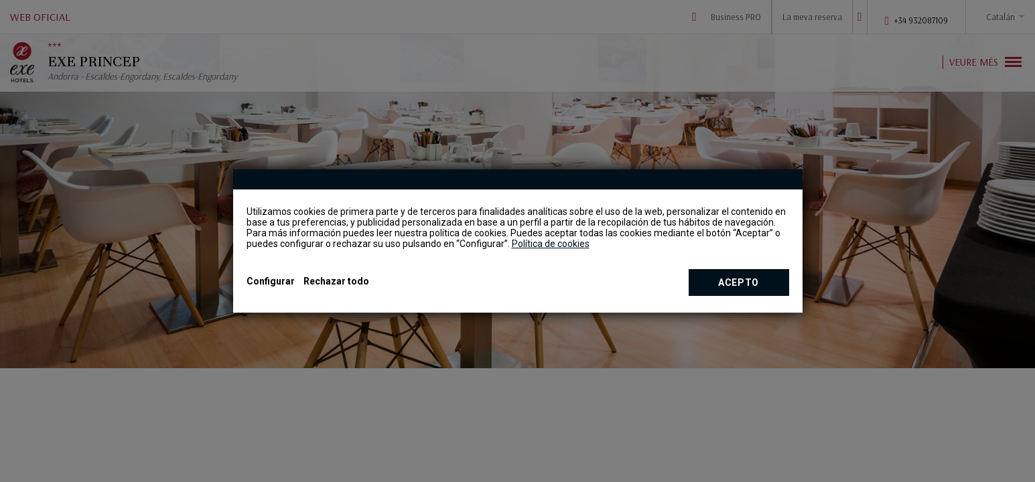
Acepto (738, 282)
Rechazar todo (336, 281)
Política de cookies (551, 243)
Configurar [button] (271, 281)
